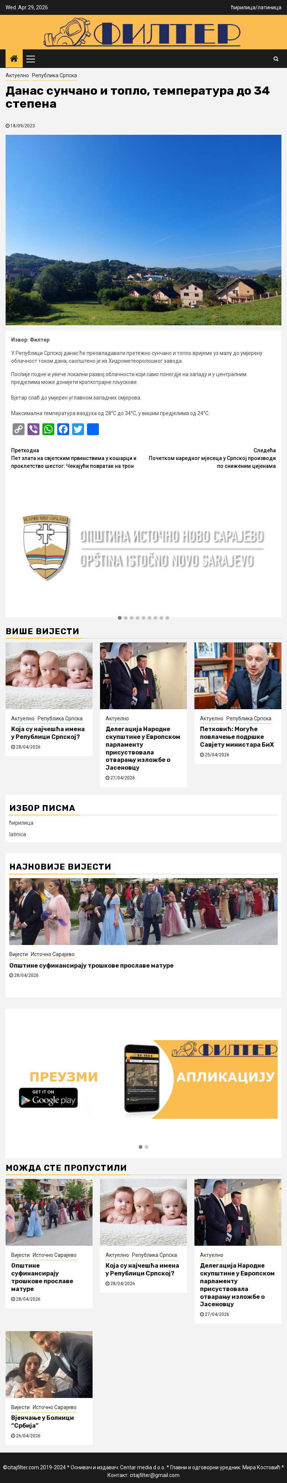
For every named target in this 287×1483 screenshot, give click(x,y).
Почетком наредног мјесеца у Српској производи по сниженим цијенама (210, 458)
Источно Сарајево (53, 954)
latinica (17, 834)
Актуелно (17, 75)
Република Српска (54, 75)
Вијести (18, 954)
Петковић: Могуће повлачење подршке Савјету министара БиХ (237, 737)
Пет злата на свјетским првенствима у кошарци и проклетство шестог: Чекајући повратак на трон (77, 458)
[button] (120, 618)
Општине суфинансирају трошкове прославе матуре (91, 965)
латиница (269, 7)
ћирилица (243, 7)
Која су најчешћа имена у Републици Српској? (48, 733)
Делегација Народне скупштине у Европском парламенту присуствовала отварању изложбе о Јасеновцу (143, 748)
